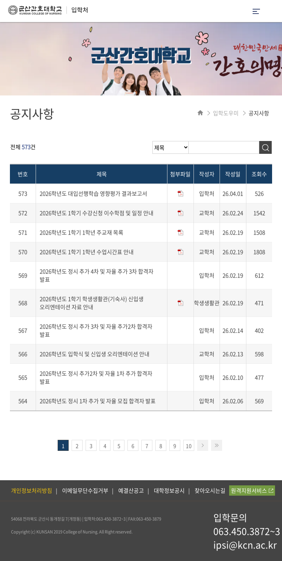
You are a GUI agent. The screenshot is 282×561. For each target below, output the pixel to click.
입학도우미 (226, 113)
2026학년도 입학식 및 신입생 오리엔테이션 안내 (94, 354)
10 (189, 445)
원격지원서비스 (252, 490)
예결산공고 (131, 490)
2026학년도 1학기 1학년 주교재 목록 (81, 232)
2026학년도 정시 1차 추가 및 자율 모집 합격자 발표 (98, 401)
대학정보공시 (169, 490)
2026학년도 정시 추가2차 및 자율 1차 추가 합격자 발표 (96, 377)
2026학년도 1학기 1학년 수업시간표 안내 (87, 252)
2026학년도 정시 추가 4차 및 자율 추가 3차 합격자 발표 (96, 275)
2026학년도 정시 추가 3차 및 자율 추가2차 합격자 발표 (96, 330)
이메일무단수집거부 (85, 490)
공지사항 (259, 113)
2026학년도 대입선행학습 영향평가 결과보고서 (93, 193)
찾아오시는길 (210, 490)
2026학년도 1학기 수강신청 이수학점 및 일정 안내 (96, 213)
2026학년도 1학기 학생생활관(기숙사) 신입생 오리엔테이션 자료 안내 (92, 303)
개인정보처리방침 (31, 490)
